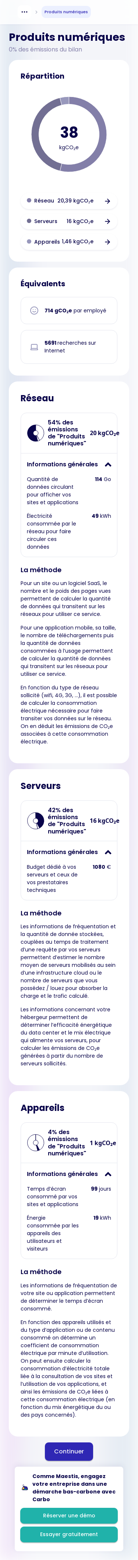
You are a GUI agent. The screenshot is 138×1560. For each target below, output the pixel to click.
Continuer (69, 1451)
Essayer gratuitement (69, 1534)
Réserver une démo (69, 1515)
